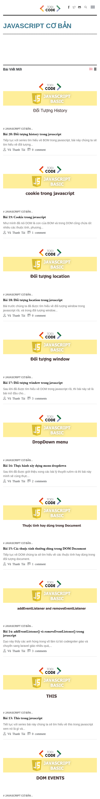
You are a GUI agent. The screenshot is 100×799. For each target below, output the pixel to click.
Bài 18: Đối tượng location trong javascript (33, 300)
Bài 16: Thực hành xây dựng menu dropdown (34, 465)
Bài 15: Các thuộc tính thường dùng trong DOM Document (44, 548)
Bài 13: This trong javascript (22, 718)
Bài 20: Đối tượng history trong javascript (32, 134)
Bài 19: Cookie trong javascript (24, 217)
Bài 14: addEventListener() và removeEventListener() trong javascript (43, 633)
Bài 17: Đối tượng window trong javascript (33, 382)
